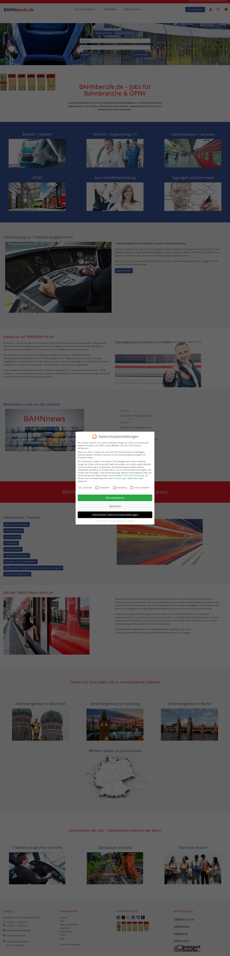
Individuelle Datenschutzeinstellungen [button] (115, 514)
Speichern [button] (115, 505)
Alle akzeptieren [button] (115, 497)
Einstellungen (120, 477)
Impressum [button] (131, 520)
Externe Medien (140, 487)
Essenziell (85, 487)
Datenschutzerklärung (133, 475)
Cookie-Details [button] (100, 520)
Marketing (120, 487)
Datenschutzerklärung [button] (116, 520)
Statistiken (102, 487)
